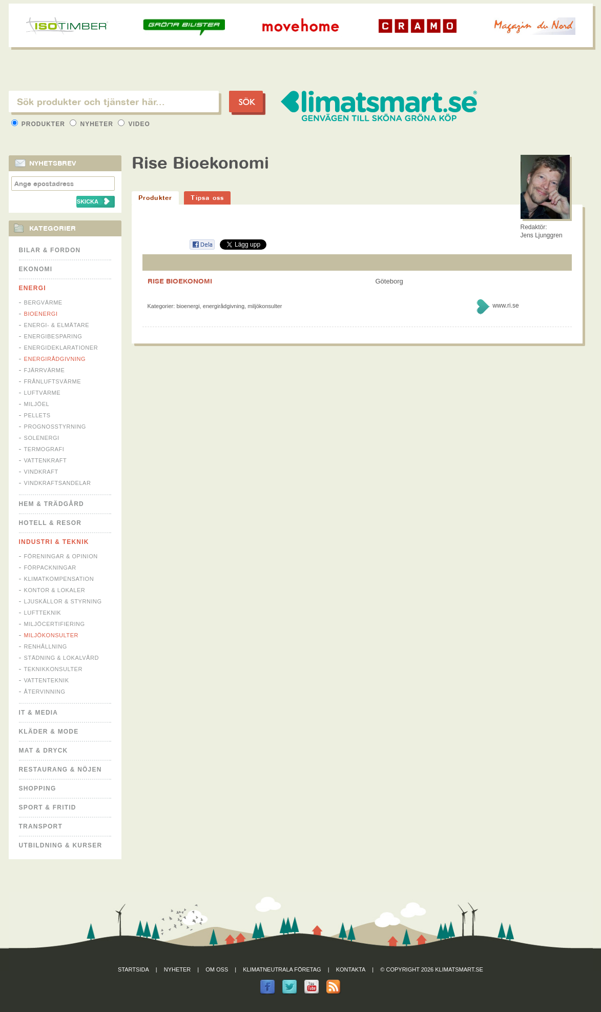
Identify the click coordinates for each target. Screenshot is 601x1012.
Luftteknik (42, 613)
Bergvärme (43, 302)
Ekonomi (36, 269)
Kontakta (351, 969)
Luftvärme (42, 393)
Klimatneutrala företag (282, 969)
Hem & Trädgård (51, 504)
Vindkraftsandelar (57, 483)
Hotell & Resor (50, 523)
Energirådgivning (55, 359)
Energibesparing (53, 336)
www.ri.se (505, 305)
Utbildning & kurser (60, 845)
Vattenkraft (45, 460)
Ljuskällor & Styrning (63, 601)
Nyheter (92, 124)
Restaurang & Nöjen (60, 769)
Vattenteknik (46, 680)
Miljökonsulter (51, 635)
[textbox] (114, 101)
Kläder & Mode (49, 731)
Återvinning (45, 692)
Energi (32, 288)
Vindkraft (41, 472)
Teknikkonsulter (53, 669)
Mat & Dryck (43, 750)
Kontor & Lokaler (55, 590)
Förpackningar (50, 567)
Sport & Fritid (47, 807)
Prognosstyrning (55, 426)
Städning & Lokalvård (61, 658)
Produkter (39, 124)
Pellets (37, 415)
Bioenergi (41, 314)
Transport (41, 826)
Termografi (44, 449)
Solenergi (41, 438)
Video (134, 124)
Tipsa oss (207, 197)
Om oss (216, 969)
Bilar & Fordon (50, 250)
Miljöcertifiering (54, 624)
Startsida (133, 969)
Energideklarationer (61, 348)
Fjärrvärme (44, 370)
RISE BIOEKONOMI (180, 281)
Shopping (37, 788)
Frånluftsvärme (52, 381)
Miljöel (37, 404)
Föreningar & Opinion (61, 556)
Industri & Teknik (54, 541)
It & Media (38, 712)
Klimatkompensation (59, 579)
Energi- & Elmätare (57, 325)
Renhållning (45, 646)
